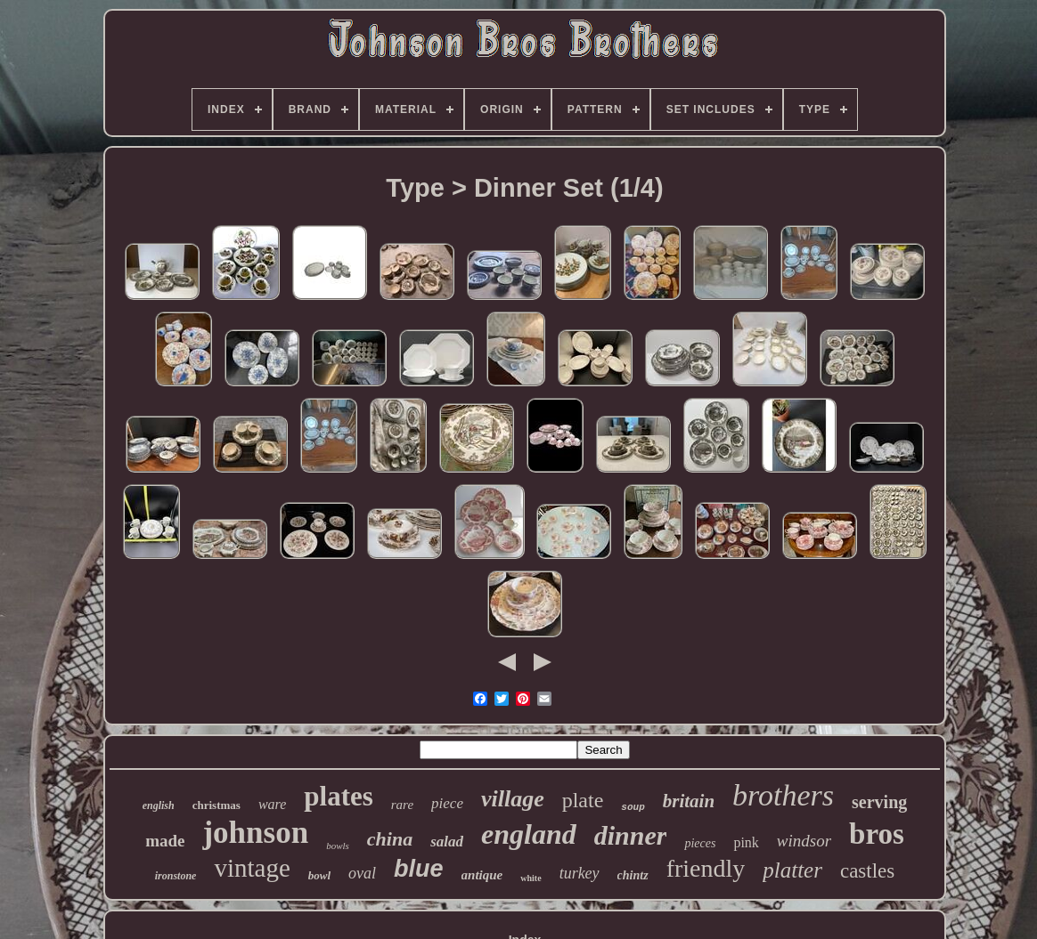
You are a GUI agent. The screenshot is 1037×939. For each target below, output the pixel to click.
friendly (706, 868)
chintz (633, 875)
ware (272, 804)
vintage (252, 868)
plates (338, 796)
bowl (319, 875)
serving (879, 802)
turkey (579, 873)
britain (688, 801)
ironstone (176, 876)
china (389, 839)
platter (792, 870)
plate (583, 800)
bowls (337, 845)
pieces (699, 843)
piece (447, 803)
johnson (255, 832)
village (512, 799)
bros (876, 834)
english (159, 805)
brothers (783, 795)
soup (632, 807)
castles (867, 871)
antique (482, 875)
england (528, 834)
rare (402, 804)
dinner (630, 835)
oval (362, 873)
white (530, 878)
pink (745, 842)
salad (446, 841)
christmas (216, 805)
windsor (804, 840)
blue (419, 868)
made (164, 840)
